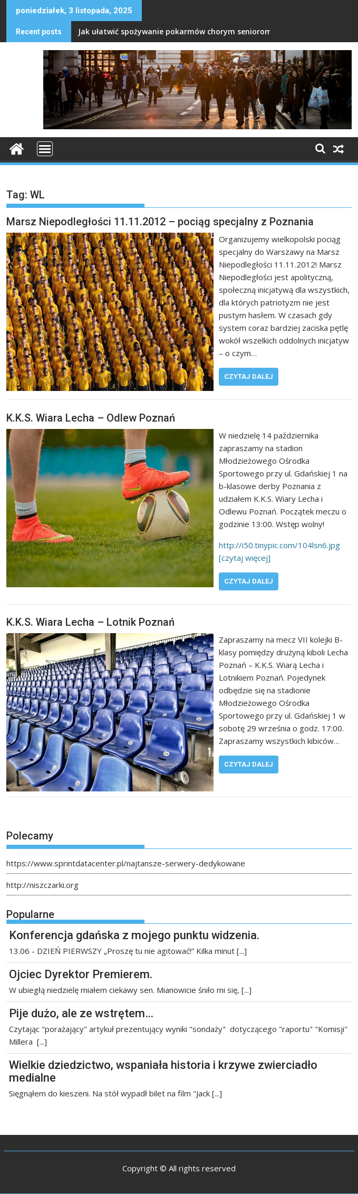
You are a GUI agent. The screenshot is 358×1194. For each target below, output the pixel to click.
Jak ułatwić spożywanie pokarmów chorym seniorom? (177, 31)
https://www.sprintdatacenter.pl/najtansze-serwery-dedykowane (125, 863)
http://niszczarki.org (42, 885)
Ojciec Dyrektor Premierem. (80, 974)
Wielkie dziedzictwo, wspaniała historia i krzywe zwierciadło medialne (163, 1071)
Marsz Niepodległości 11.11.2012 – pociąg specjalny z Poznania (160, 221)
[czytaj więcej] (244, 557)
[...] (242, 950)
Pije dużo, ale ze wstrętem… (81, 1013)
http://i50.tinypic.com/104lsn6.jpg (279, 545)
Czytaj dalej (248, 376)
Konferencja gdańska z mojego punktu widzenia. (134, 935)
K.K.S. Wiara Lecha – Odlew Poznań (90, 418)
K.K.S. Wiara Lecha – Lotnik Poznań (90, 622)
